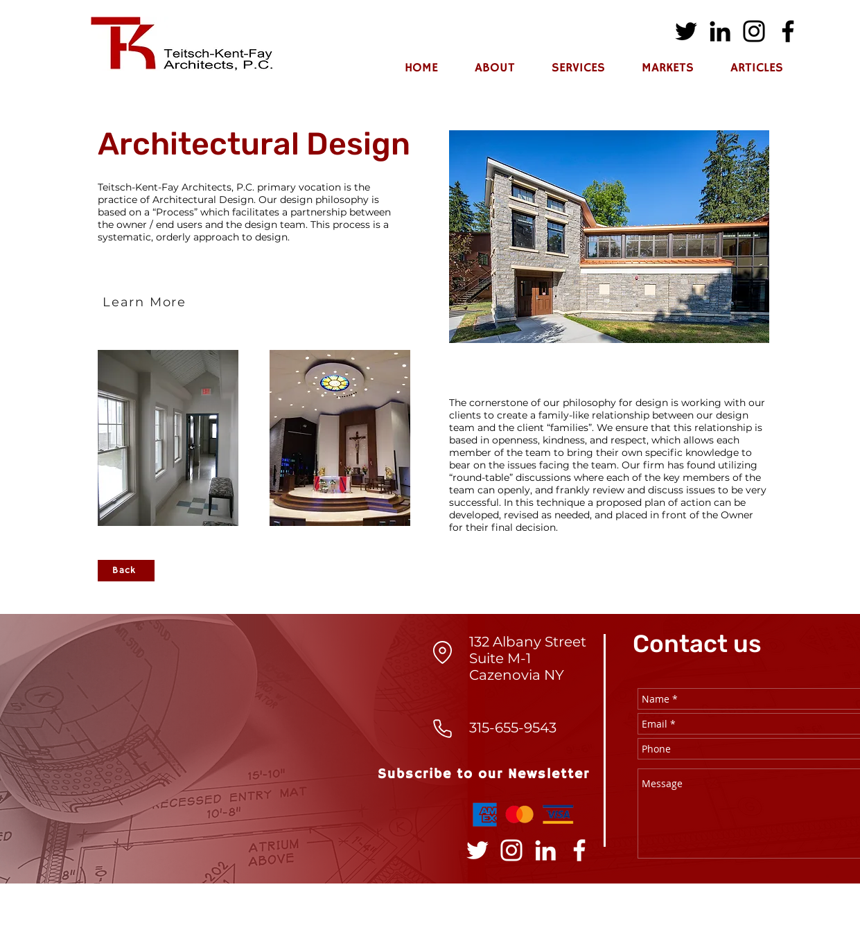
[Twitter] (686, 31)
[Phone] (443, 728)
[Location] (443, 652)
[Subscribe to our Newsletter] (485, 775)
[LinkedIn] (720, 31)
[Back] (126, 570)
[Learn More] (146, 302)
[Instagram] (754, 31)
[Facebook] (787, 31)
